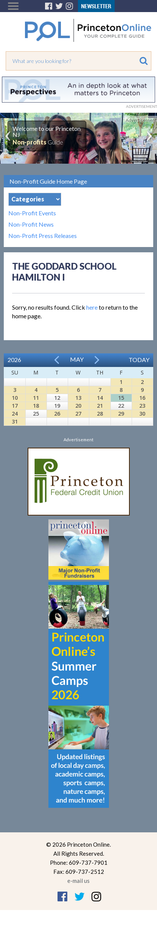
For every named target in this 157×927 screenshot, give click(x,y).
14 (100, 397)
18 (36, 405)
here (92, 307)
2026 (14, 359)
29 (121, 413)
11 (36, 397)
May (77, 359)
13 (78, 397)
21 (100, 405)
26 (57, 413)
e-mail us (78, 880)
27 (78, 413)
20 (78, 405)
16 (142, 397)
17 (15, 405)
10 (15, 397)
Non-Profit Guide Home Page (48, 181)
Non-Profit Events (32, 213)
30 (142, 413)
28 (100, 413)
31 (15, 421)
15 (121, 397)
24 (15, 413)
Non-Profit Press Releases (42, 235)
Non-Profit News (31, 224)
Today (139, 359)
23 (142, 405)
